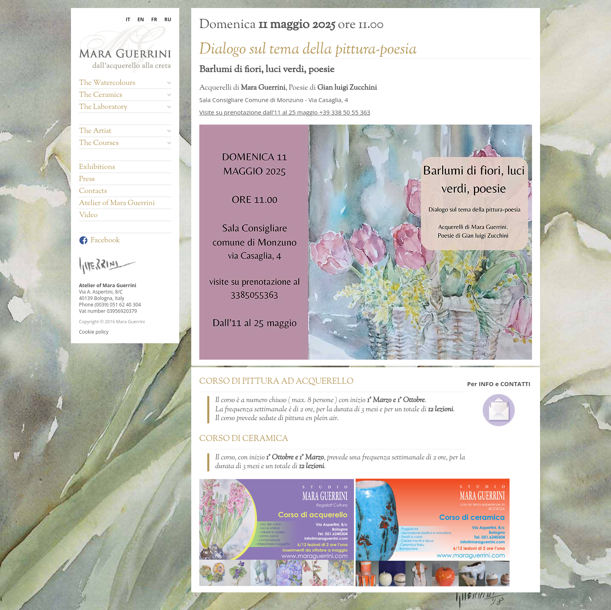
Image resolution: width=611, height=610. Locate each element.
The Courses (125, 143)
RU (167, 19)
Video (88, 215)
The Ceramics (125, 95)
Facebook (99, 241)
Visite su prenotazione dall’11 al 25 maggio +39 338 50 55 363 (284, 112)
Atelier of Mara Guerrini (117, 203)
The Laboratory (125, 107)
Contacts (93, 191)
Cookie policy (94, 331)
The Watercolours (125, 83)
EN (141, 19)
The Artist (125, 131)
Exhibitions (97, 167)
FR (154, 19)
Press (87, 179)
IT (128, 19)
